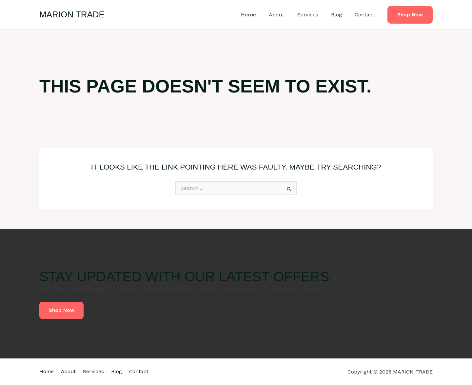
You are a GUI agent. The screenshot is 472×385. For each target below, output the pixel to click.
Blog (340, 14)
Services (313, 14)
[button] (410, 15)
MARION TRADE (72, 14)
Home (259, 14)
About (285, 14)
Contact (366, 14)
